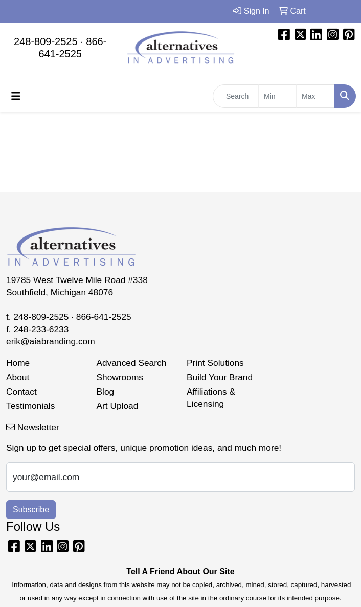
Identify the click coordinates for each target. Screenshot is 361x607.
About (17, 377)
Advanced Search (132, 363)
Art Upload (118, 406)
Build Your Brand (220, 377)
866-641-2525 (103, 317)
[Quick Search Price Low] (277, 96)
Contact (21, 391)
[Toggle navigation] (16, 96)
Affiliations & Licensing (211, 397)
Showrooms (120, 377)
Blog (106, 391)
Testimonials (30, 406)
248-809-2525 (46, 41)
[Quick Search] (236, 96)
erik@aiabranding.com (50, 341)
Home (18, 363)
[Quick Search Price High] (315, 96)
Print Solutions (215, 363)
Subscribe (31, 509)
